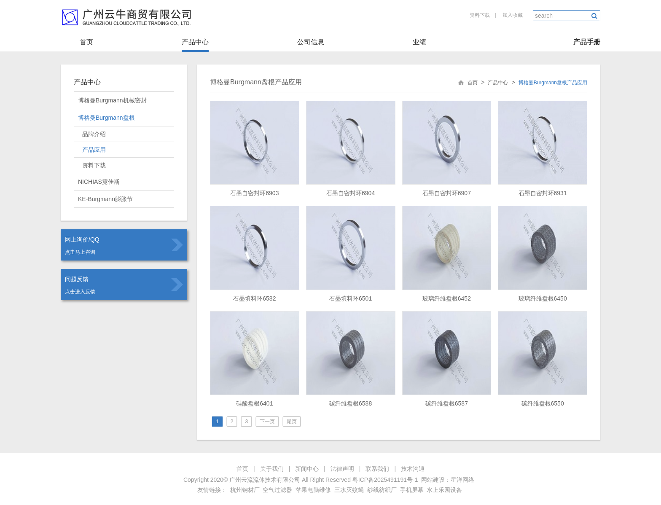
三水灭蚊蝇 (349, 489)
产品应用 (94, 149)
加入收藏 (512, 15)
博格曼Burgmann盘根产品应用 (256, 82)
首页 (86, 42)
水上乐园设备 (444, 489)
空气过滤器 (277, 489)
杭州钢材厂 (245, 489)
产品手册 (586, 42)
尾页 (292, 421)
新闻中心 (307, 468)
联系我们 (377, 468)
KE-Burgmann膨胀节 (105, 199)
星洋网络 (462, 479)
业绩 (419, 42)
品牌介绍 (94, 134)
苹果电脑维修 (313, 489)
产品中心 (195, 42)
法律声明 (342, 468)
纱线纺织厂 (382, 489)
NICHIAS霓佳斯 (99, 181)
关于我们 (272, 468)
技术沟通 (413, 468)
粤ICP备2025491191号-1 (385, 479)
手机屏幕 (412, 489)
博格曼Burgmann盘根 (106, 117)
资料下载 (480, 15)
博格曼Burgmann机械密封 (112, 100)
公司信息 (310, 42)
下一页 (267, 421)
